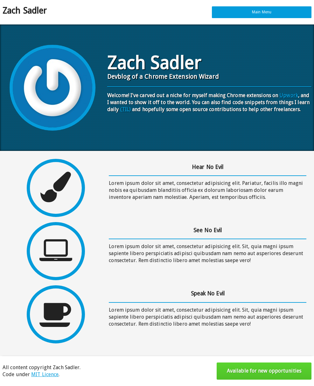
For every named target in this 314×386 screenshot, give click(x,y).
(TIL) (125, 109)
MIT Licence (45, 374)
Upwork (288, 95)
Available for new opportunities (264, 371)
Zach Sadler (25, 11)
